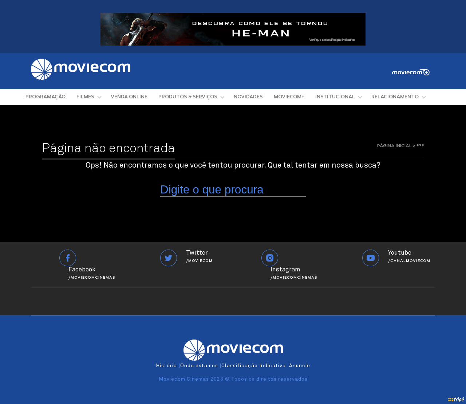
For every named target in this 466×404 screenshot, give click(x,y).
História (166, 365)
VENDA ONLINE (129, 97)
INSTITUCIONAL (335, 97)
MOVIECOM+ (289, 97)
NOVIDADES (248, 97)
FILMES (85, 97)
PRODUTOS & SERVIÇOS (187, 97)
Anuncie (299, 365)
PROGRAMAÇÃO (45, 97)
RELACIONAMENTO (395, 97)
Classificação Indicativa (253, 365)
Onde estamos (199, 365)
